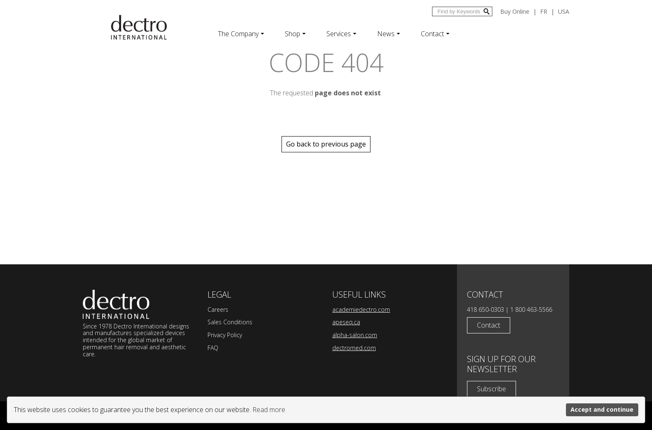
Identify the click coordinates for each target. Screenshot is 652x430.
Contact (435, 33)
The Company (241, 33)
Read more (268, 409)
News (388, 33)
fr (543, 11)
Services (341, 33)
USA (563, 11)
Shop (295, 33)
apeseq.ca (346, 322)
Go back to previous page (326, 144)
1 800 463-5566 (531, 309)
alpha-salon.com (354, 335)
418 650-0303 (485, 309)
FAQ (212, 348)
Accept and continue (601, 409)
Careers (217, 309)
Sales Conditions (229, 322)
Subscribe (491, 388)
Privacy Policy (224, 335)
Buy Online (514, 11)
